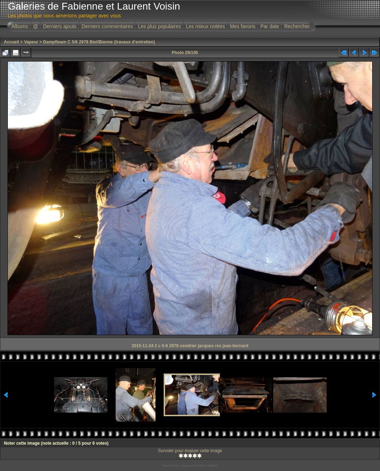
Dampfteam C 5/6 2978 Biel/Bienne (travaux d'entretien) (99, 41)
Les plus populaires (159, 26)
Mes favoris (242, 26)
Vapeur (31, 41)
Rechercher (297, 26)
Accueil (11, 41)
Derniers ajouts (59, 26)
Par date (269, 26)
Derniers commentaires (107, 26)
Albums (19, 26)
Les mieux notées (205, 26)
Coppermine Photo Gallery (199, 465)
